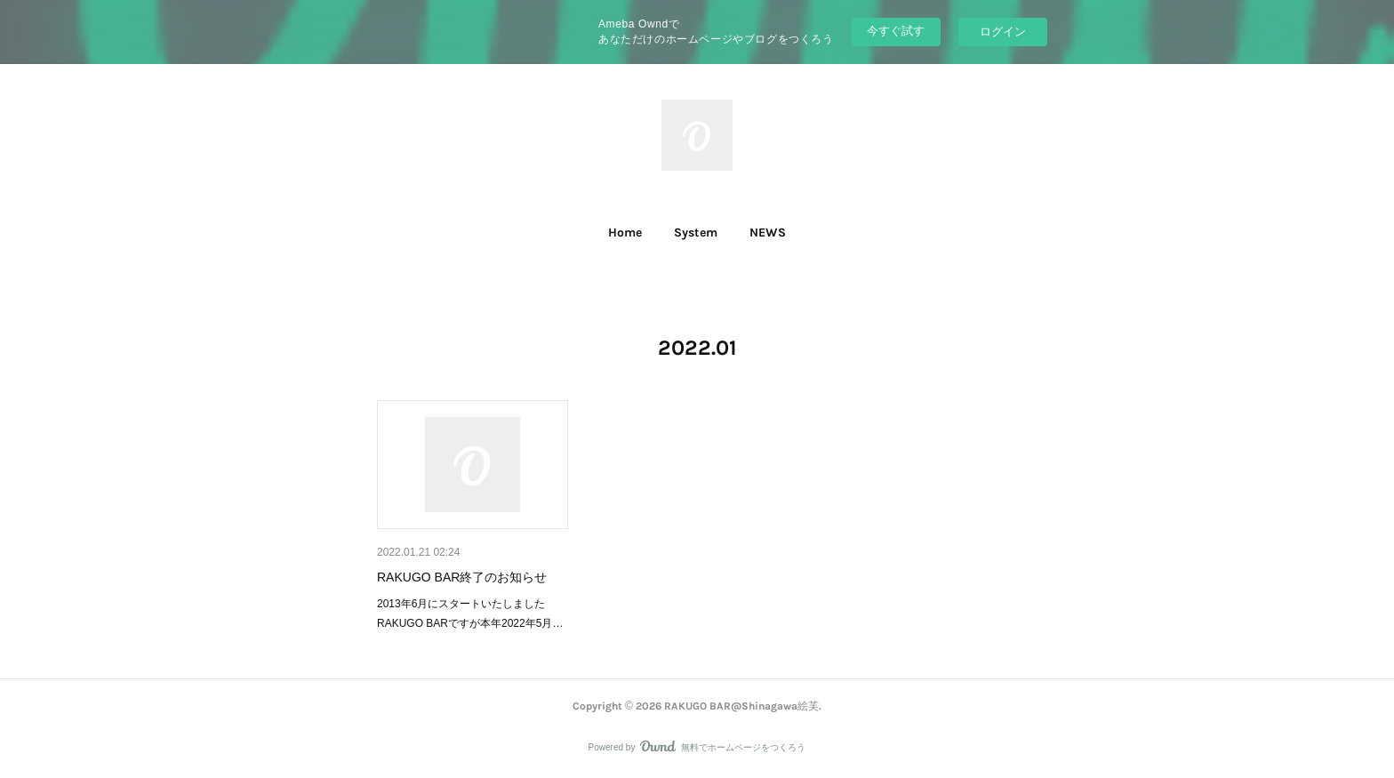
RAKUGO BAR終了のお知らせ (462, 577)
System (695, 232)
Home (625, 232)
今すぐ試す (896, 30)
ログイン (1003, 31)
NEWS (767, 232)
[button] (625, 233)
